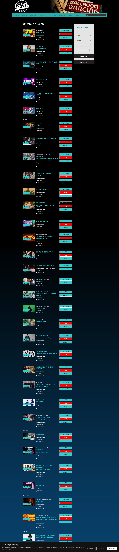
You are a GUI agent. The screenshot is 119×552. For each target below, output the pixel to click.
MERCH (70, 15)
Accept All (112, 548)
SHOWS (17, 15)
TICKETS (24, 15)
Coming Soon (65, 203)
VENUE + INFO (44, 15)
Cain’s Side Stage (41, 285)
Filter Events (84, 27)
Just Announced (82, 50)
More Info (65, 37)
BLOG (77, 15)
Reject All (101, 548)
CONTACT (62, 15)
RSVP (65, 34)
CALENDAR (33, 15)
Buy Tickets (65, 30)
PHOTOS (53, 15)
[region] (59, 547)
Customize (90, 548)
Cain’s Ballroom (40, 39)
